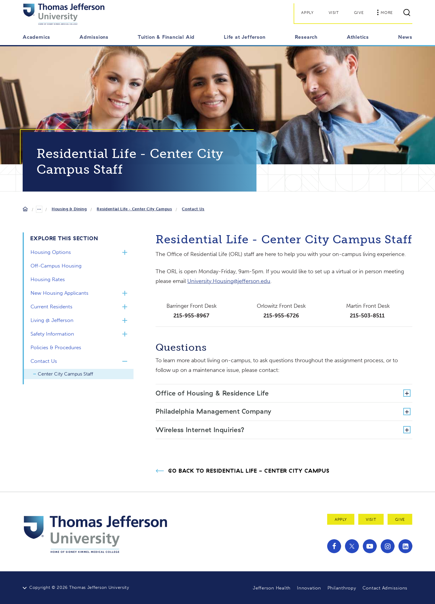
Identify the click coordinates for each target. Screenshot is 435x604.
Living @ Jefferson (52, 320)
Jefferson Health (272, 588)
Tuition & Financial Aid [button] (166, 37)
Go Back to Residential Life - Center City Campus (249, 471)
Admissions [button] (93, 37)
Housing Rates (48, 279)
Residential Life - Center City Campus (134, 209)
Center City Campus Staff (65, 374)
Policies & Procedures (56, 347)
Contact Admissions (385, 588)
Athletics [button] (358, 37)
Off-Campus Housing (56, 266)
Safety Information (52, 334)
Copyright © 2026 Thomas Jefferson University (79, 587)
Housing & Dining (69, 209)
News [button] (405, 37)
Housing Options (51, 252)
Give (359, 12)
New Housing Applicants (60, 293)
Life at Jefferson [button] (245, 37)
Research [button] (306, 37)
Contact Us (193, 209)
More (385, 12)
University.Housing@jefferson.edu (228, 281)
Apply (307, 12)
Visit (334, 12)
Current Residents (51, 307)
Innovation (309, 588)
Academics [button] (36, 37)
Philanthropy (341, 588)
